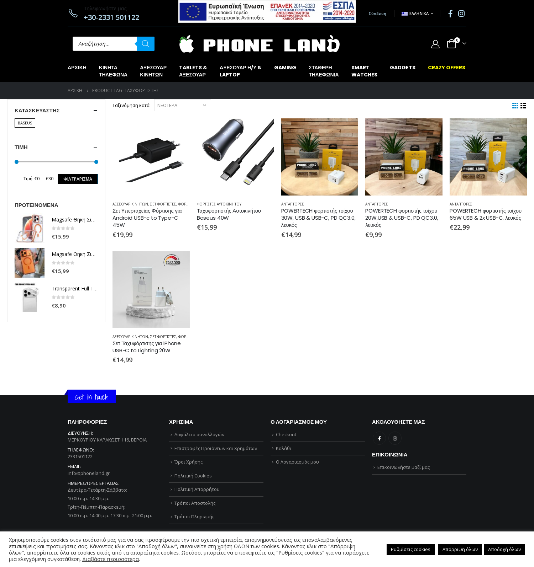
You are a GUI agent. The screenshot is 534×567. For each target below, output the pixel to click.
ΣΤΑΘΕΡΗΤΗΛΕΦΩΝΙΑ (324, 71)
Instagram (395, 438)
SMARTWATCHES (364, 71)
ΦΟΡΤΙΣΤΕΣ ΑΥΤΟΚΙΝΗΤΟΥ (219, 204)
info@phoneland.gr (89, 473)
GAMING (285, 67)
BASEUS (25, 122)
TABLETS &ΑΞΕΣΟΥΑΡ (193, 71)
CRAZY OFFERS (446, 67)
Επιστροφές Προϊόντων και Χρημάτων (215, 448)
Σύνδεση (377, 13)
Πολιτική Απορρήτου (197, 489)
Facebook (379, 438)
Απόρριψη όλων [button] (460, 549)
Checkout (286, 434)
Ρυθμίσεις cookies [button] (410, 549)
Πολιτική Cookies (193, 475)
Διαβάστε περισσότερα (110, 559)
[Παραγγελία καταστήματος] (182, 105)
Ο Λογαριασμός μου (297, 462)
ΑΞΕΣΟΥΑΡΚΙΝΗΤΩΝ (153, 71)
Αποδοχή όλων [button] (504, 549)
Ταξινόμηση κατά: (131, 105)
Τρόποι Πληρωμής (194, 516)
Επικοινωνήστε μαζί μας (403, 467)
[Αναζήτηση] (146, 44)
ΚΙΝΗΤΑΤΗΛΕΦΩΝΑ (113, 71)
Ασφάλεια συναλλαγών (199, 434)
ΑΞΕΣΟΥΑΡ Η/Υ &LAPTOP (241, 71)
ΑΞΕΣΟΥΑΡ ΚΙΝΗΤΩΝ (130, 204)
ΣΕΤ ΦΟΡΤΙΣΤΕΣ (163, 204)
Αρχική (77, 67)
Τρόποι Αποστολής (194, 503)
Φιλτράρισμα (77, 179)
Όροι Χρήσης (188, 462)
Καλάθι (283, 448)
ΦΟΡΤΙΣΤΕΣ (187, 204)
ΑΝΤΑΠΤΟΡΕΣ (292, 204)
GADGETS (402, 67)
